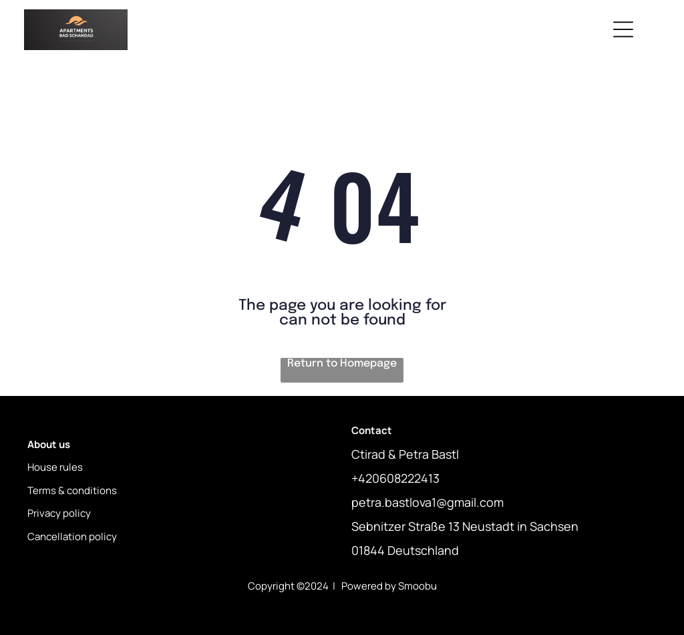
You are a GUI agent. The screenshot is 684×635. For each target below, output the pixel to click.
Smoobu (417, 586)
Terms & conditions (72, 490)
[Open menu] (623, 29)
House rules (55, 467)
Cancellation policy (72, 537)
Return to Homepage (342, 363)
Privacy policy (59, 513)
